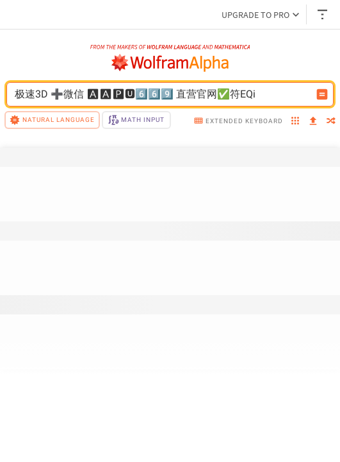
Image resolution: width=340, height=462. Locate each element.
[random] (331, 121)
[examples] (295, 121)
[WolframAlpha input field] (162, 94)
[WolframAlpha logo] (170, 63)
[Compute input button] (322, 94)
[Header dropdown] (323, 14)
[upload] (313, 121)
